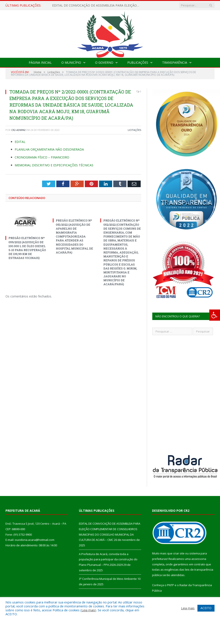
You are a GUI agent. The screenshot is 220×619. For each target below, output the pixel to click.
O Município (71, 62)
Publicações (137, 62)
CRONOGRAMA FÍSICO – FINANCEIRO (42, 157)
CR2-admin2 (18, 130)
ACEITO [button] (205, 608)
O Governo (104, 62)
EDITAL (20, 142)
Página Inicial (40, 62)
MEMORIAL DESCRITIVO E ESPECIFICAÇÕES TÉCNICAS (54, 165)
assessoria (198, 559)
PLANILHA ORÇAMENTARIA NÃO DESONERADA (49, 149)
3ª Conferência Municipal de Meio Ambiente (108, 579)
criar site (179, 553)
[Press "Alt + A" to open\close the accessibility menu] (214, 315)
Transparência (174, 62)
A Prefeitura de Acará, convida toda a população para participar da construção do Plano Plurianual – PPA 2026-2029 (108, 559)
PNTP (170, 585)
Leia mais (88, 610)
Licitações (134, 130)
